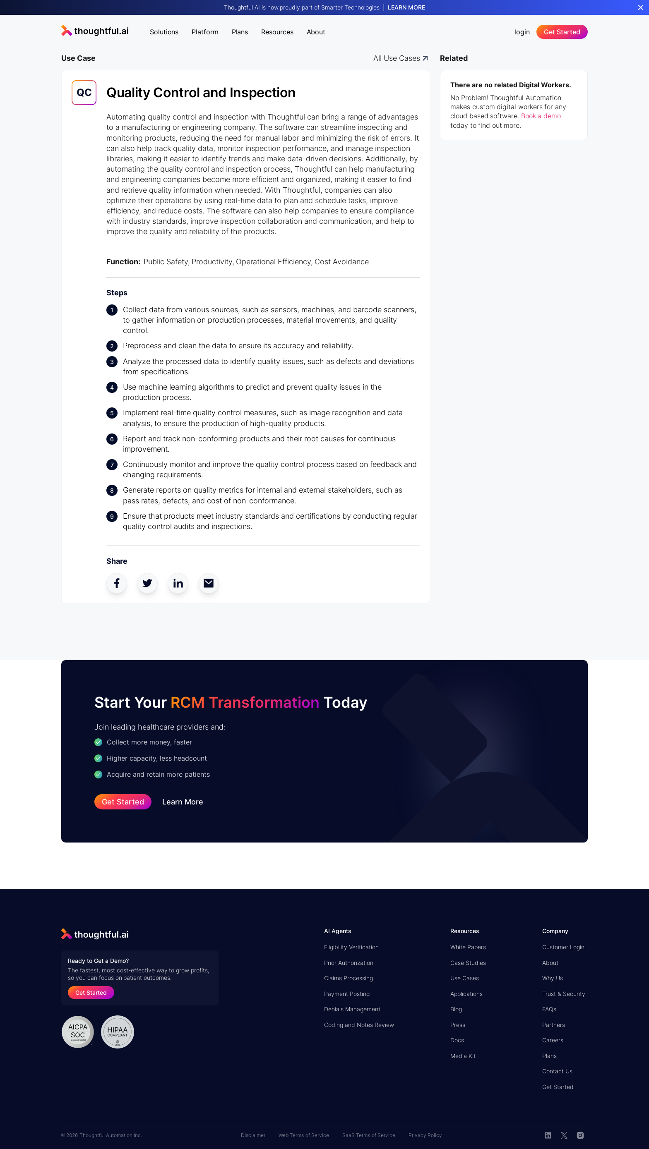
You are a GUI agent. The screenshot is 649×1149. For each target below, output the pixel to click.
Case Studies (468, 962)
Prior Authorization (348, 962)
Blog (456, 1009)
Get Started (558, 1086)
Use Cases (464, 977)
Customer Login (563, 946)
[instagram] (580, 1135)
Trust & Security (563, 993)
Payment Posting (347, 993)
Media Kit (463, 1055)
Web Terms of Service (304, 1135)
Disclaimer (253, 1135)
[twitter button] (564, 1135)
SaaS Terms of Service (368, 1135)
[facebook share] (117, 583)
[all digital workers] (401, 58)
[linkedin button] (548, 1135)
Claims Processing (348, 977)
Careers (552, 1040)
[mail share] (209, 583)
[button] (164, 30)
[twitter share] (147, 583)
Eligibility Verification (351, 946)
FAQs (549, 1009)
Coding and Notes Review (359, 1024)
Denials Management (352, 1009)
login (522, 32)
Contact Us (557, 1071)
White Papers (468, 946)
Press (457, 1024)
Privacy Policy (425, 1135)
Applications (466, 993)
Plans (549, 1055)
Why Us (552, 977)
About (550, 962)
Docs (457, 1040)
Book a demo (541, 116)
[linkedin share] (178, 583)
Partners (553, 1024)
